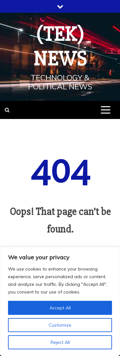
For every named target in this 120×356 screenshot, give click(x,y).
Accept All (60, 308)
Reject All (60, 342)
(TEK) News (60, 46)
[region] (60, 301)
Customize (60, 325)
